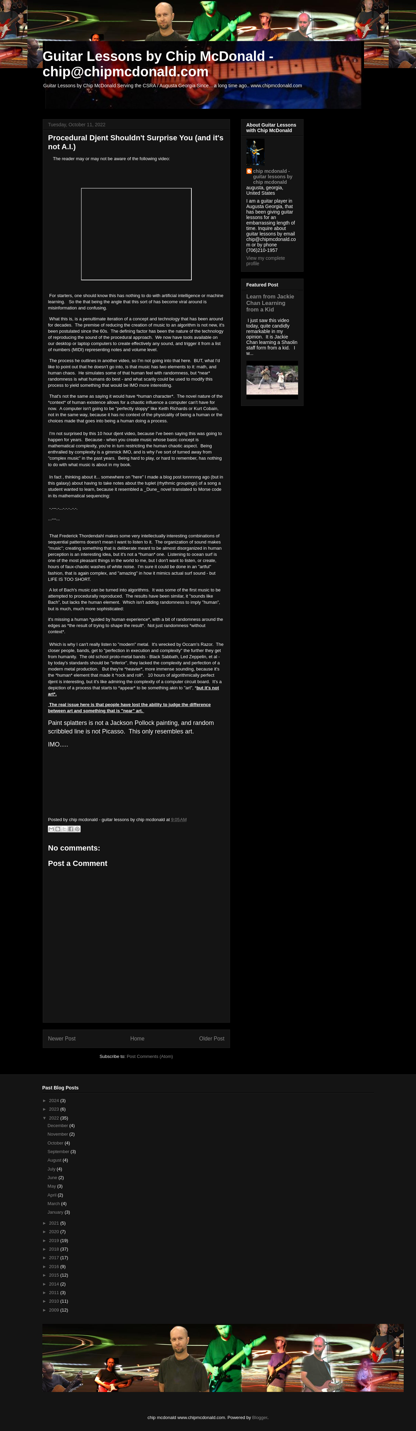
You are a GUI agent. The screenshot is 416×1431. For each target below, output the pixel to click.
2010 (55, 1301)
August (55, 1160)
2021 (55, 1223)
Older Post (212, 1039)
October (56, 1143)
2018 (55, 1249)
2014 (55, 1284)
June (53, 1177)
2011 (55, 1292)
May (52, 1186)
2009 (55, 1310)
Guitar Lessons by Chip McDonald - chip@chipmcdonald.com (158, 64)
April (53, 1195)
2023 (55, 1109)
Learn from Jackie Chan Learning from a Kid (270, 302)
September (59, 1151)
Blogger (259, 1417)
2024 (55, 1100)
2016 (55, 1266)
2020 (55, 1231)
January (56, 1212)
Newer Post (62, 1039)
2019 (55, 1240)
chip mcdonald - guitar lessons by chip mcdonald (273, 176)
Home (137, 1039)
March (54, 1203)
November (58, 1134)
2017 (55, 1257)
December (58, 1125)
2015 (55, 1275)
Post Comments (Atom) (150, 1056)
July (52, 1169)
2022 (55, 1118)
